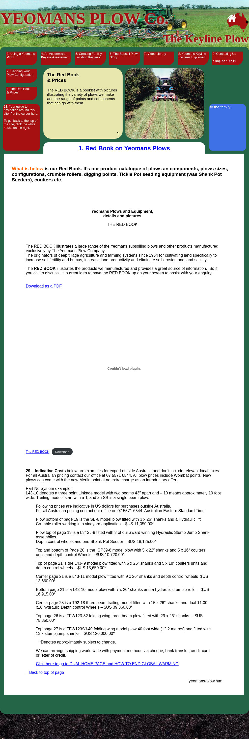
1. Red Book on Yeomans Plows (124, 148)
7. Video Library (155, 54)
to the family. (220, 107)
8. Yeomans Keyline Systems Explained (192, 55)
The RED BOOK (37, 452)
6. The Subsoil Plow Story (123, 55)
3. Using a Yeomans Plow (21, 55)
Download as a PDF (44, 286)
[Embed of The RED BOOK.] (124, 368)
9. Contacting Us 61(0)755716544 (224, 57)
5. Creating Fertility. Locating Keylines (88, 55)
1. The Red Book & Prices (19, 90)
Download (62, 452)
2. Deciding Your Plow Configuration (20, 73)
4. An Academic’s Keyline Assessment (55, 55)
